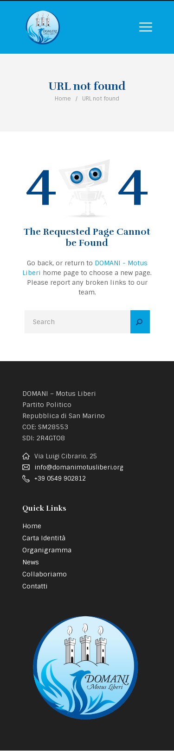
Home (63, 98)
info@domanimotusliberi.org (78, 467)
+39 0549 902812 (60, 478)
